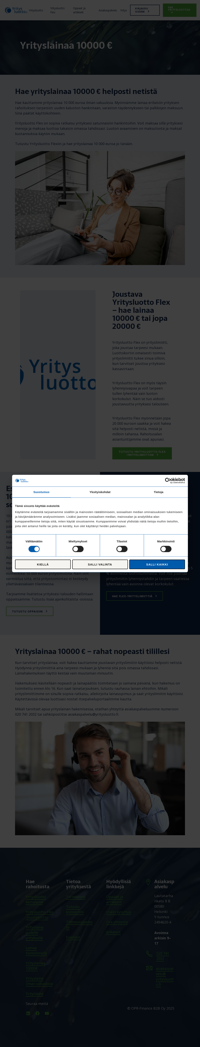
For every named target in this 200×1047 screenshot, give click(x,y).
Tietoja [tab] (158, 491)
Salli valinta (100, 564)
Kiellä (43, 564)
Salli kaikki (157, 564)
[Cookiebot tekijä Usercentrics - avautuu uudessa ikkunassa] (168, 480)
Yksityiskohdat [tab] (99, 491)
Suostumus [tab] (41, 491)
